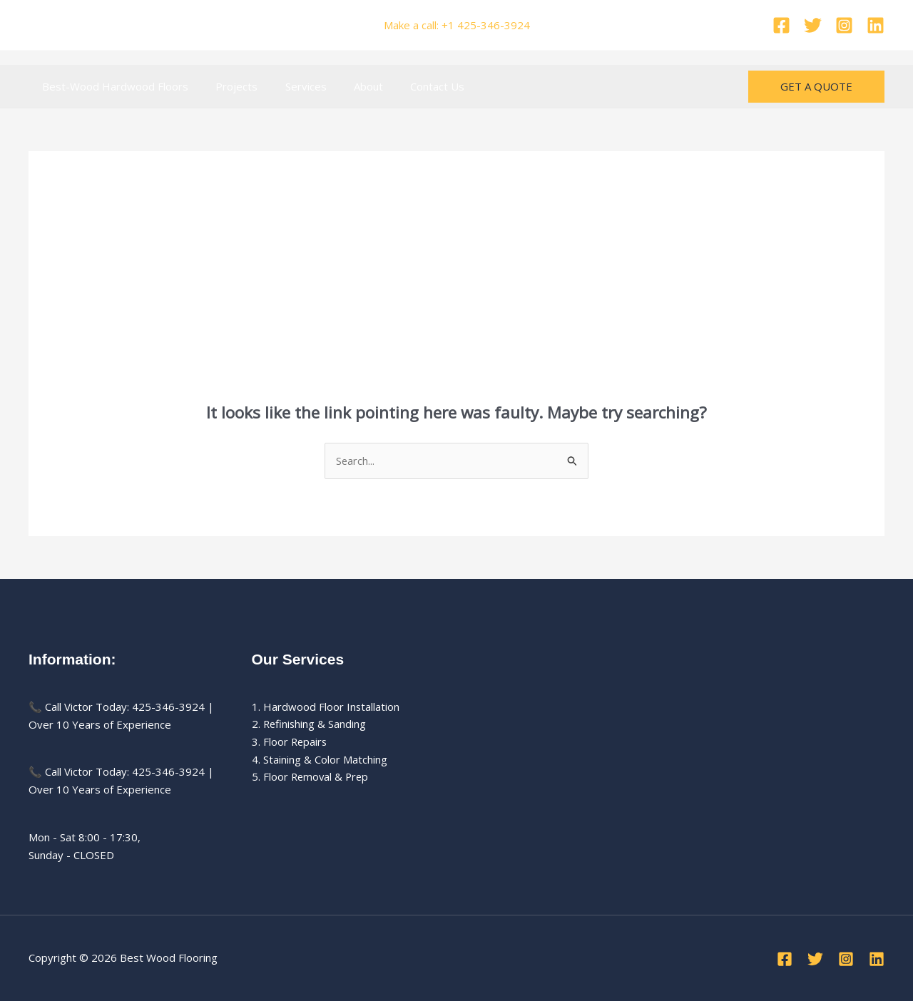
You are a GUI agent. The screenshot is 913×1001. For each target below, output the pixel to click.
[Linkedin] (875, 25)
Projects (228, 86)
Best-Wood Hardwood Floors (112, 86)
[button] (816, 87)
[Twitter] (813, 25)
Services (291, 86)
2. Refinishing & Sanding (310, 724)
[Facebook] (781, 25)
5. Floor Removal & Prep (312, 777)
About (347, 86)
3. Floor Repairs (290, 742)
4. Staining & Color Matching (319, 760)
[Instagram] (844, 25)
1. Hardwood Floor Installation (326, 706)
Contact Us (411, 86)
